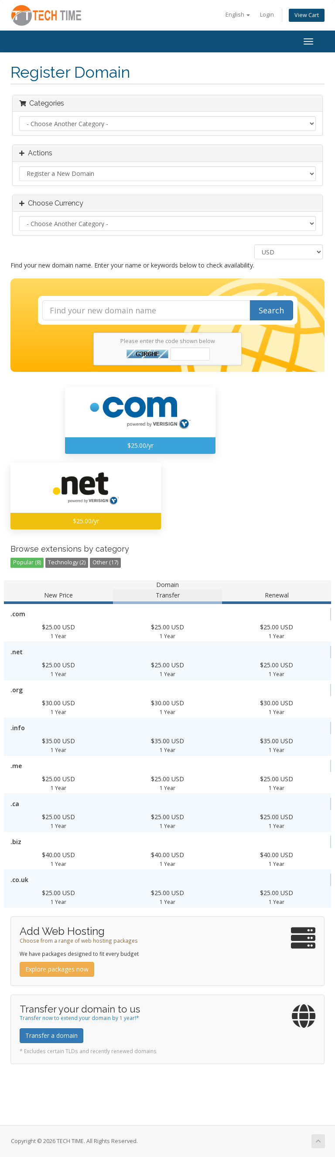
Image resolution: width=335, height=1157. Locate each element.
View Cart (306, 15)
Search (271, 310)
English (238, 14)
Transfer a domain (51, 1035)
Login (267, 14)
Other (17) (105, 562)
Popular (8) (27, 562)
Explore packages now (57, 969)
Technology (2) (66, 562)
